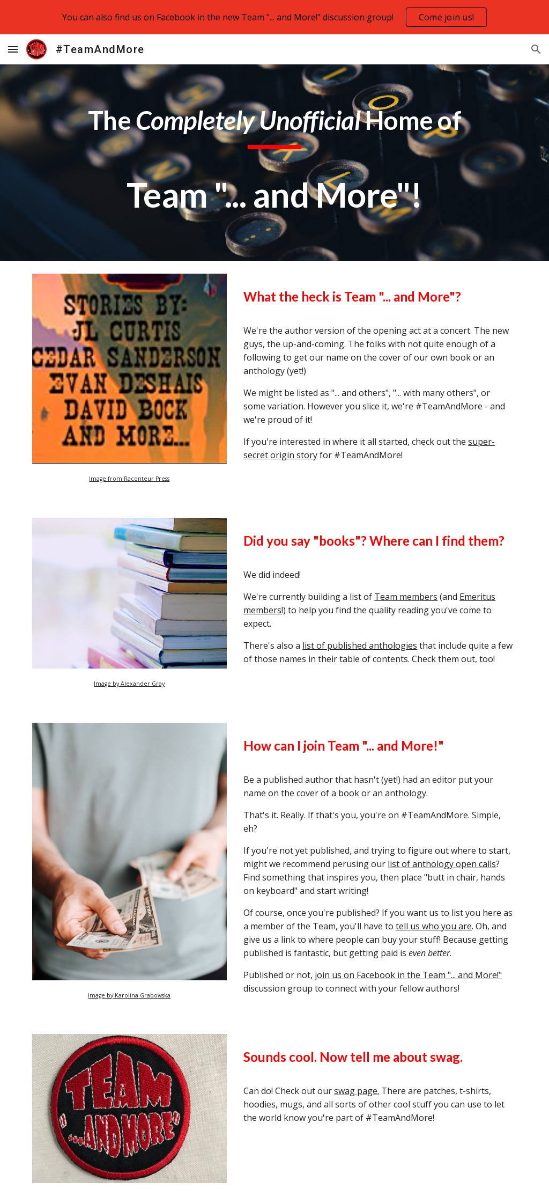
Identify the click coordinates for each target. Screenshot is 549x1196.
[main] (274, 162)
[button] (13, 49)
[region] (274, 17)
